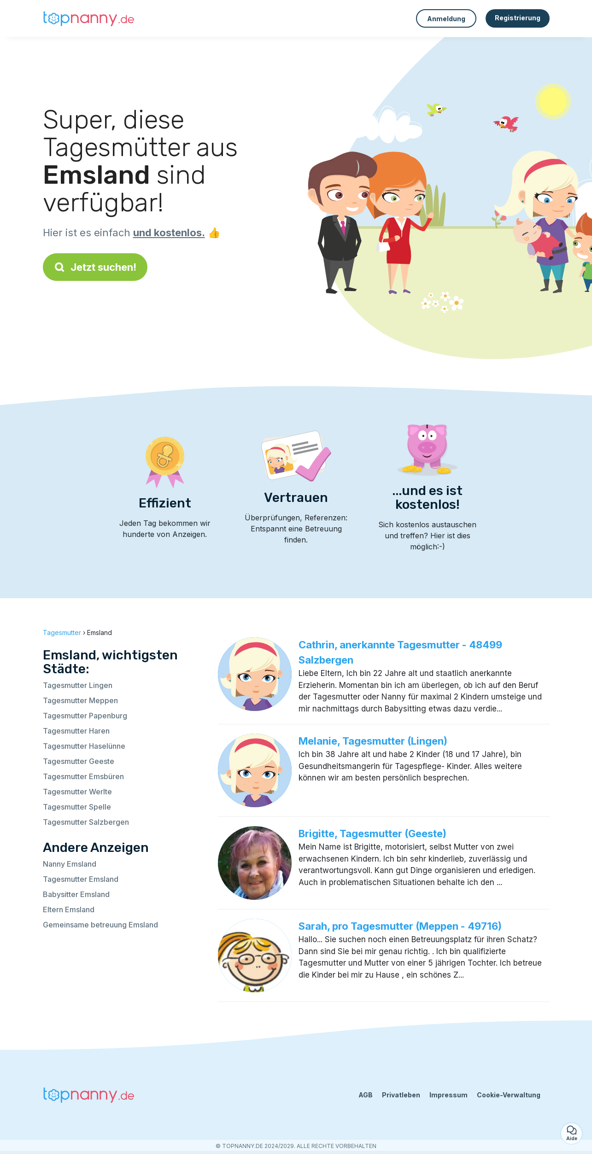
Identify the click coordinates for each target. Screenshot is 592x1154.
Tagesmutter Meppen (80, 700)
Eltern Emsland (68, 909)
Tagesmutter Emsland (80, 879)
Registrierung (517, 18)
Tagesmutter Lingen (77, 685)
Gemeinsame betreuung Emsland (100, 924)
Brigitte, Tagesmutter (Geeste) (372, 833)
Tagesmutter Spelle (77, 806)
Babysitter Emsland (76, 894)
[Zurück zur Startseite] (89, 18)
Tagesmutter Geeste (78, 761)
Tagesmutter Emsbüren (83, 776)
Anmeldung (446, 19)
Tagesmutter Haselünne (84, 746)
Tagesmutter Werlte (77, 791)
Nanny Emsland (69, 863)
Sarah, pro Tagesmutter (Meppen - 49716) (400, 926)
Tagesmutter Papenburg (85, 715)
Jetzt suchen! (95, 267)
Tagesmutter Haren (76, 730)
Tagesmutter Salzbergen (86, 822)
